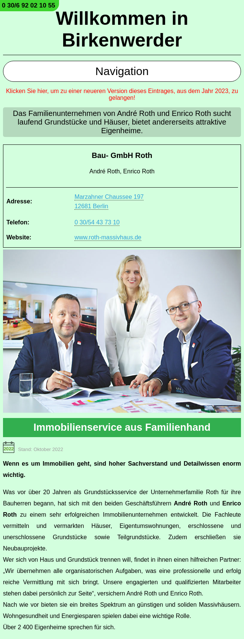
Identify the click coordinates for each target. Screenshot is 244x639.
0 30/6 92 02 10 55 (28, 5)
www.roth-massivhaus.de (107, 237)
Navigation (122, 71)
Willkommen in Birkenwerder (122, 29)
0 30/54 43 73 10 (97, 222)
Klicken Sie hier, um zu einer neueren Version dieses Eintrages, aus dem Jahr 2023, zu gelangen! (122, 94)
